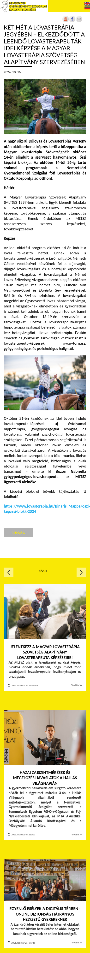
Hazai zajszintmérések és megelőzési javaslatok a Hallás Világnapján (45, 778)
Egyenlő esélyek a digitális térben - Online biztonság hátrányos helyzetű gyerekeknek (44, 914)
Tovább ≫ (76, 685)
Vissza (18, 532)
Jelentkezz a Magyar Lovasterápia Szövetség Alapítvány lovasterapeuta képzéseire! (45, 652)
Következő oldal (81, 572)
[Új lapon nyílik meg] (72, 21)
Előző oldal (8, 572)
